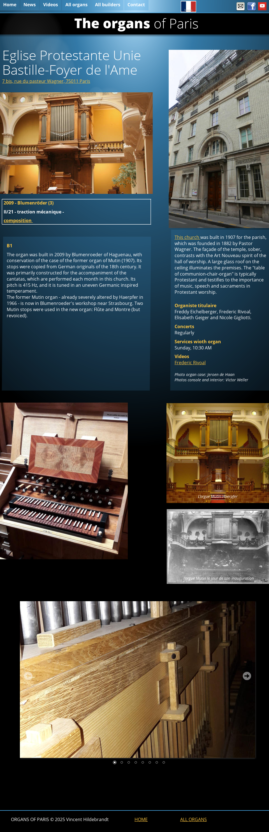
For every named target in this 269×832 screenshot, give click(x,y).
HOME (141, 819)
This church (187, 237)
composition (18, 220)
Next (247, 676)
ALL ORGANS (193, 819)
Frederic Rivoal (190, 362)
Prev (28, 676)
